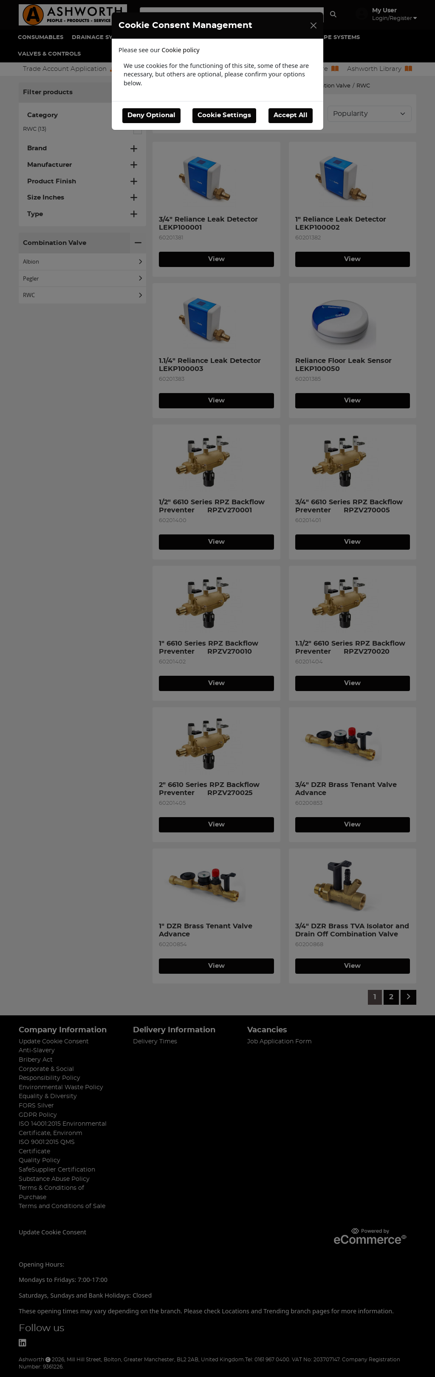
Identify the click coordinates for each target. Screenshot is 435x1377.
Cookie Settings (224, 115)
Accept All (291, 115)
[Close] (313, 25)
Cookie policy (181, 50)
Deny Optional (151, 115)
